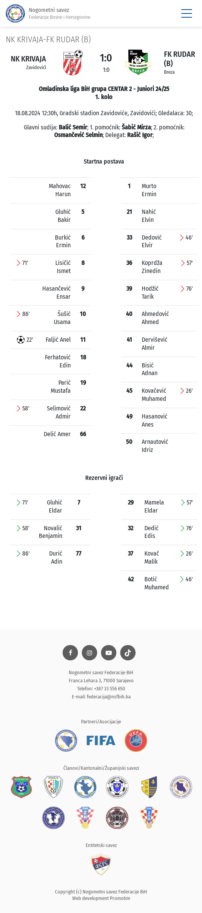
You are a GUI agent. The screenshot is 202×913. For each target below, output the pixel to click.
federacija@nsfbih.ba (109, 697)
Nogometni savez (48, 13)
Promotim (120, 898)
